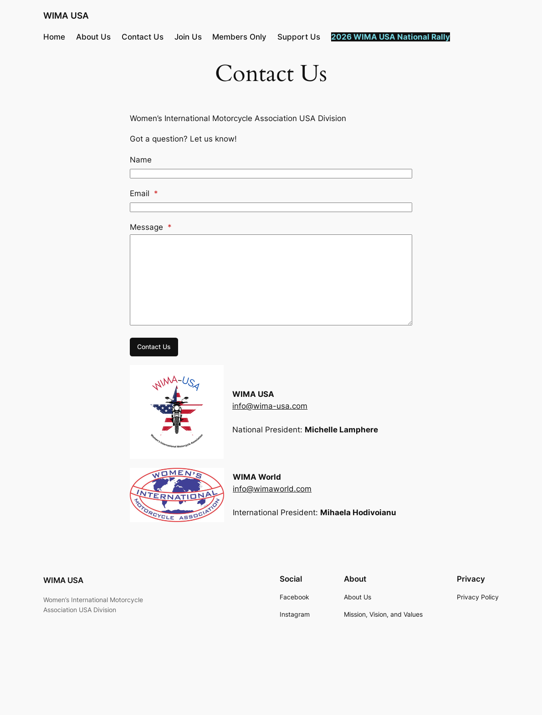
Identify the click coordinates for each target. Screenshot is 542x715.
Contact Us (154, 346)
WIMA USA (66, 15)
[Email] (271, 207)
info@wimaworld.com (272, 488)
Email (144, 193)
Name (141, 159)
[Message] (271, 279)
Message (151, 227)
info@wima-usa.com (269, 406)
